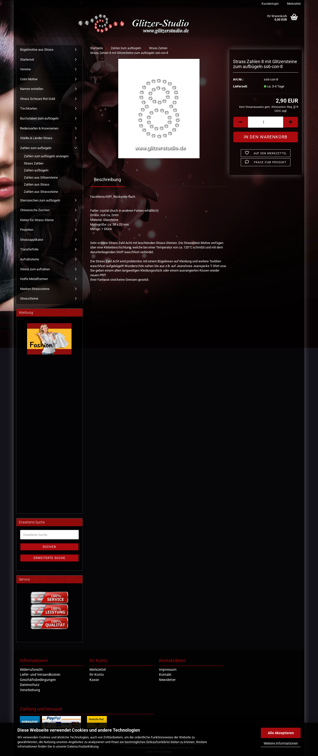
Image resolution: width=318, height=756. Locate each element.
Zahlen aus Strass (36, 184)
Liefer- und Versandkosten (40, 674)
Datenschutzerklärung (82, 746)
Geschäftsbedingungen (38, 680)
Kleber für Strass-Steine (37, 220)
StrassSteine (29, 298)
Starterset (27, 59)
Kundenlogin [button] (270, 3)
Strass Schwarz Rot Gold (37, 99)
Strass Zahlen (33, 163)
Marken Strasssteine (34, 289)
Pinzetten (26, 230)
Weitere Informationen (281, 743)
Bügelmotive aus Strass (36, 49)
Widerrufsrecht (31, 670)
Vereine (25, 69)
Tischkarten (28, 108)
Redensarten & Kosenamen (39, 128)
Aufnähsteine (29, 259)
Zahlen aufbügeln (36, 170)
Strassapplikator (31, 239)
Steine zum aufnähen (35, 269)
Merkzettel (293, 3)
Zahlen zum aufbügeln (35, 148)
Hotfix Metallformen (34, 279)
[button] (240, 122)
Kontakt (165, 674)
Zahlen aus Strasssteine (41, 192)
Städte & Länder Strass (36, 138)
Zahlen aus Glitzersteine (41, 177)
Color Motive (29, 79)
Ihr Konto (96, 674)
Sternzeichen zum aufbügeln (40, 200)
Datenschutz (30, 685)
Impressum (167, 670)
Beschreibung (107, 179)
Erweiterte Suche (49, 558)
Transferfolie (29, 249)
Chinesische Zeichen (35, 210)
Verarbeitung (30, 690)
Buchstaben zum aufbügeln (39, 118)
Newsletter (167, 680)
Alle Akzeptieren (281, 733)
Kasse (94, 680)
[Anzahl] (265, 122)
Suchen (49, 547)
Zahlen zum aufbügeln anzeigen (46, 156)
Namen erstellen (31, 89)
